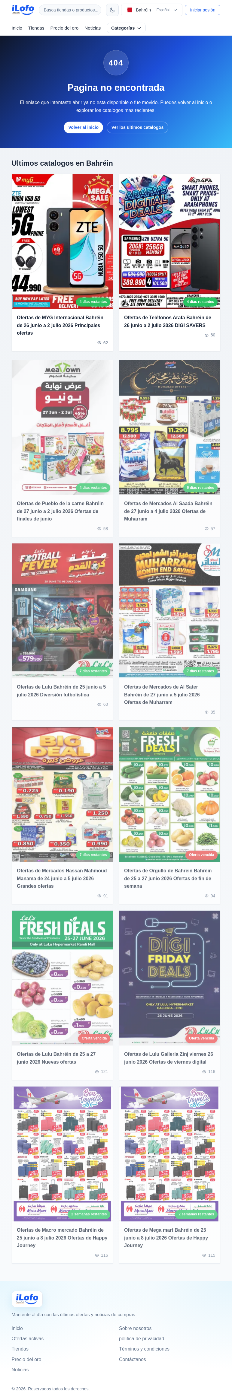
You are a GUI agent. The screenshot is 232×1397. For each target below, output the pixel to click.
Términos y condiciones (144, 1348)
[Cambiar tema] (112, 10)
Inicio (17, 27)
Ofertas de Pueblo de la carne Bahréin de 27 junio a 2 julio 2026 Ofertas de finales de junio (60, 516)
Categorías (126, 27)
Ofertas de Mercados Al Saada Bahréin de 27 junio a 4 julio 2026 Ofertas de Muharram (168, 516)
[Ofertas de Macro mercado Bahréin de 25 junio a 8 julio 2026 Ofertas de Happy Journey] (62, 1158)
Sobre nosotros (135, 1328)
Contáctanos (132, 1359)
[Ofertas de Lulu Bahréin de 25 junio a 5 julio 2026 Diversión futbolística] (62, 616)
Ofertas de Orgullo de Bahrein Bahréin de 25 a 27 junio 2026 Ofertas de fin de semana (168, 883)
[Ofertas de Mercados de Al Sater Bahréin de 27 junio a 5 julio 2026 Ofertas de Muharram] (169, 616)
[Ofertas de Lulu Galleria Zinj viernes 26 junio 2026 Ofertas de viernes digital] (169, 983)
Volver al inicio (84, 127)
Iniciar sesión (202, 10)
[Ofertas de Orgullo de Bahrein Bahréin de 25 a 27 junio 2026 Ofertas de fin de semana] (169, 799)
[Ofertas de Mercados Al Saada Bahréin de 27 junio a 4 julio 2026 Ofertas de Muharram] (169, 432)
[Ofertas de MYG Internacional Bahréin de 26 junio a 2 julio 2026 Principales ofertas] (62, 241)
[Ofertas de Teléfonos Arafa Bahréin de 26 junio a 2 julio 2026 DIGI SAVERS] (169, 241)
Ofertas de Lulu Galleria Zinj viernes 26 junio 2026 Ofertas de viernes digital (168, 1063)
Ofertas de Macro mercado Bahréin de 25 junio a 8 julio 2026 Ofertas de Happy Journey (62, 1242)
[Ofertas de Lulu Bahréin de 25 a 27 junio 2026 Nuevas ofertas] (62, 983)
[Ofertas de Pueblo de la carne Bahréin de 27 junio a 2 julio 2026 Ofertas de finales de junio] (62, 432)
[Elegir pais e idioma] (151, 10)
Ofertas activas (28, 1338)
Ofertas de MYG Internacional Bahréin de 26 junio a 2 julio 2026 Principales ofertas (60, 325)
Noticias (92, 27)
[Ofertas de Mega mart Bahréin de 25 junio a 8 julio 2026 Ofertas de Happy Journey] (169, 1158)
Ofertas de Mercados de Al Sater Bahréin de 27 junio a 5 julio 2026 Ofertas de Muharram (162, 699)
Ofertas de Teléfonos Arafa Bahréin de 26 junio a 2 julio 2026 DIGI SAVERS (167, 321)
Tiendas (36, 27)
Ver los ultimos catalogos (137, 127)
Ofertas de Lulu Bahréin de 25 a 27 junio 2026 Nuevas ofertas (56, 1063)
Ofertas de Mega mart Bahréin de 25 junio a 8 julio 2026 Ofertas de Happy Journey (166, 1242)
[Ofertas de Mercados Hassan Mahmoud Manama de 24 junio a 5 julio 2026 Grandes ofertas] (62, 799)
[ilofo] (23, 10)
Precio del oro (64, 27)
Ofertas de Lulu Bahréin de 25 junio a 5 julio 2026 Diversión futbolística (61, 695)
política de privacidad (141, 1338)
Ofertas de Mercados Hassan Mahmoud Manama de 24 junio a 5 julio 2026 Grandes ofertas (62, 883)
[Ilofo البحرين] (27, 1299)
